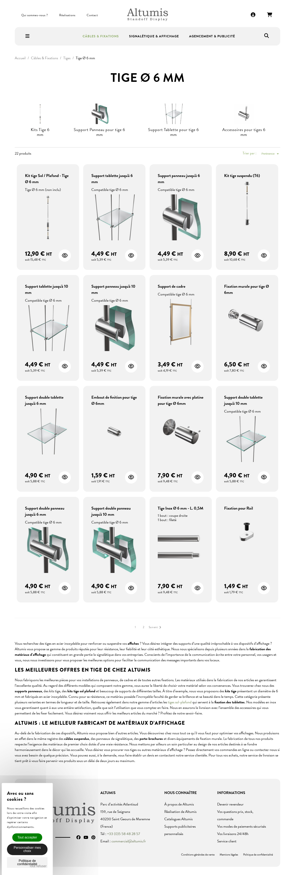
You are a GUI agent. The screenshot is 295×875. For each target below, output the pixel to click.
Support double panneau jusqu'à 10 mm (111, 511)
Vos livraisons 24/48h (232, 833)
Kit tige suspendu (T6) (242, 175)
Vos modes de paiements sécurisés (241, 826)
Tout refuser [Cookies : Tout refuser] (38, 866)
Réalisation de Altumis (180, 811)
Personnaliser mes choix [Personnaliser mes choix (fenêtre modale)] (27, 849)
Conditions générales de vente (197, 854)
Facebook (78, 837)
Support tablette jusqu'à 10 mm (46, 289)
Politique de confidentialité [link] (27, 862)
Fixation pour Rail (238, 508)
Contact (92, 15)
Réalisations (67, 15)
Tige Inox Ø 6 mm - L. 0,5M (180, 508)
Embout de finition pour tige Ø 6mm (114, 400)
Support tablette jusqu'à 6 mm (112, 178)
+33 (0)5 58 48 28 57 (123, 833)
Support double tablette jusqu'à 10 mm (243, 400)
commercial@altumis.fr (128, 841)
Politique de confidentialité (258, 854)
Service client (226, 841)
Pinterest (93, 837)
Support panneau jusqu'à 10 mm (113, 289)
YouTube (86, 837)
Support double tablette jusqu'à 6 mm (44, 400)
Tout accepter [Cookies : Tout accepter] (27, 837)
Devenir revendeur (230, 804)
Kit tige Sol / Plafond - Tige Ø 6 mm (47, 178)
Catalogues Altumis (178, 819)
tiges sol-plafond (180, 702)
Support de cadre (171, 286)
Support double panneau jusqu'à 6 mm (44, 511)
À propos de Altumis (179, 804)
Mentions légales (229, 854)
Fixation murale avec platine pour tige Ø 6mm (180, 400)
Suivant (156, 627)
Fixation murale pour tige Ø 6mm (246, 289)
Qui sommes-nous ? (34, 15)
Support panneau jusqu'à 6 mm (179, 178)
